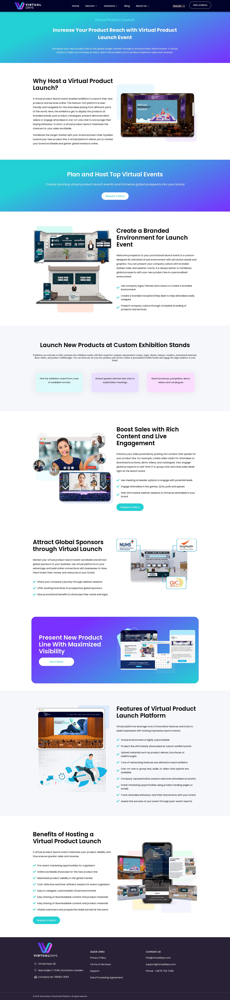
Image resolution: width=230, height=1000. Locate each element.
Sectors (91, 6)
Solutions (111, 6)
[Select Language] (179, 6)
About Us (143, 6)
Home (75, 6)
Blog (127, 6)
